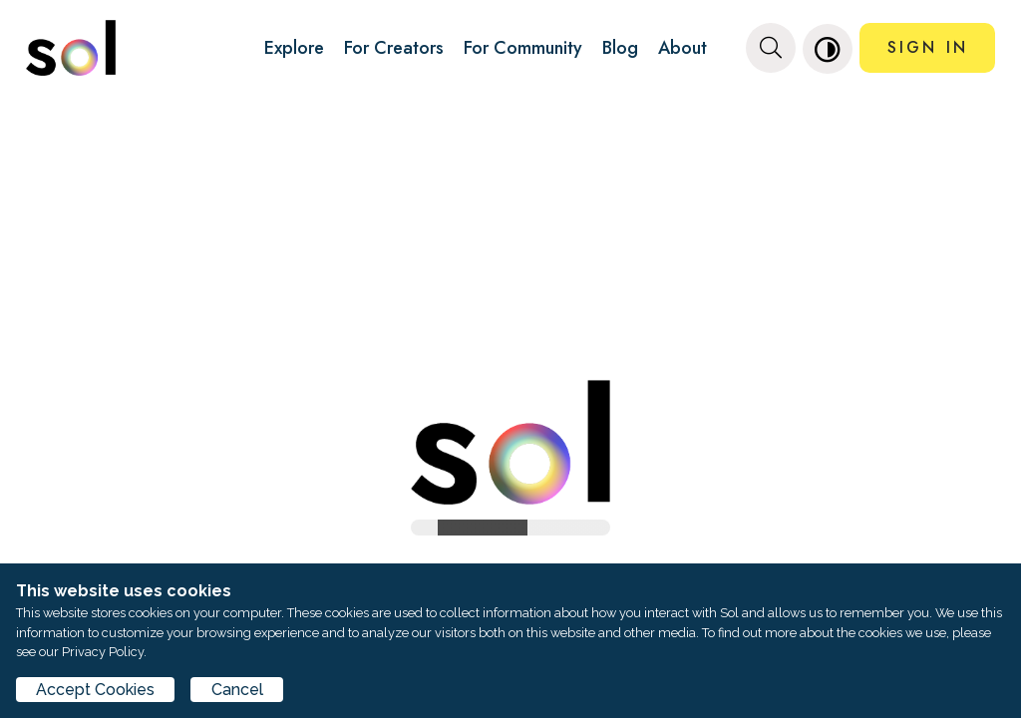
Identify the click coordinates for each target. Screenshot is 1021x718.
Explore (294, 48)
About (682, 48)
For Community (523, 48)
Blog (620, 48)
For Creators (394, 48)
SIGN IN (927, 47)
